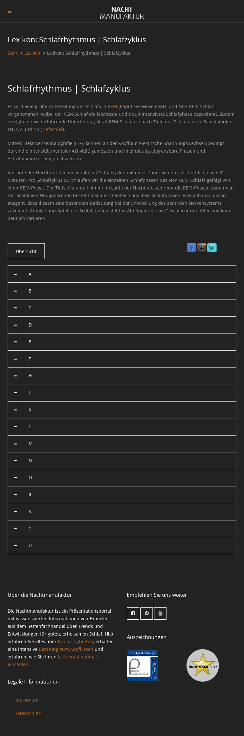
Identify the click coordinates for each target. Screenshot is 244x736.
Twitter (212, 248)
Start (13, 53)
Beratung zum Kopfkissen (66, 649)
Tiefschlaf (52, 129)
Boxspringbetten (75, 641)
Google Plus (202, 248)
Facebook (191, 248)
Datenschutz (27, 713)
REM (112, 106)
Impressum (26, 700)
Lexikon (32, 53)
